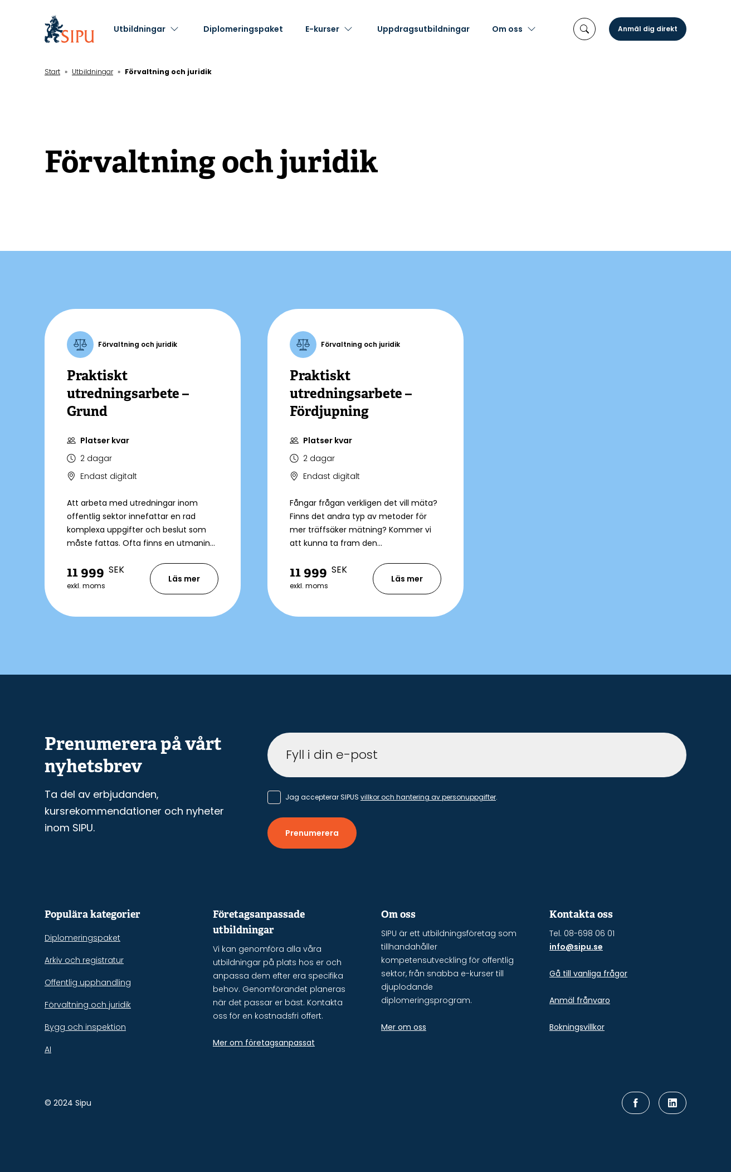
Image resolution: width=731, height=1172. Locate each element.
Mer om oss (403, 1027)
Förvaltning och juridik (88, 1004)
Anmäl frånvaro (579, 1000)
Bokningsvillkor (577, 1027)
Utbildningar (157, 29)
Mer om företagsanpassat (264, 1042)
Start (52, 71)
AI (48, 1049)
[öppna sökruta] (584, 29)
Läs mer (184, 578)
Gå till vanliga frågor (588, 973)
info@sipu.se (576, 946)
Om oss (524, 29)
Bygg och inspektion (85, 1027)
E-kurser (340, 29)
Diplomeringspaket (260, 29)
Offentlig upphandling (88, 982)
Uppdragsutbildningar (440, 29)
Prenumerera (312, 833)
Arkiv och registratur (84, 960)
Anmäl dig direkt (648, 28)
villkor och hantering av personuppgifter (428, 797)
